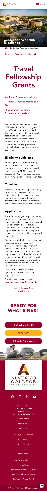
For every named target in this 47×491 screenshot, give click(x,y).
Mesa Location (24, 424)
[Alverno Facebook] (12, 397)
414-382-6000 (23, 411)
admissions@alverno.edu (23, 414)
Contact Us (23, 428)
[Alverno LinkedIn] (27, 397)
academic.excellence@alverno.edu (21, 282)
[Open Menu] (40, 4)
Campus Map (23, 419)
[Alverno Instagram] (20, 397)
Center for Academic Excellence (24, 48)
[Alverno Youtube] (34, 397)
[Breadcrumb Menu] (20, 54)
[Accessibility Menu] (42, 486)
